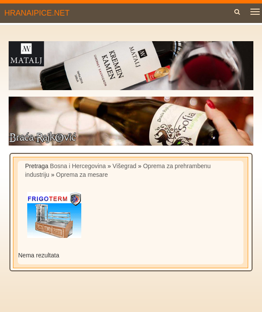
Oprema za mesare (82, 174)
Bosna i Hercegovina (78, 165)
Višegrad (124, 165)
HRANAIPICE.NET (37, 13)
